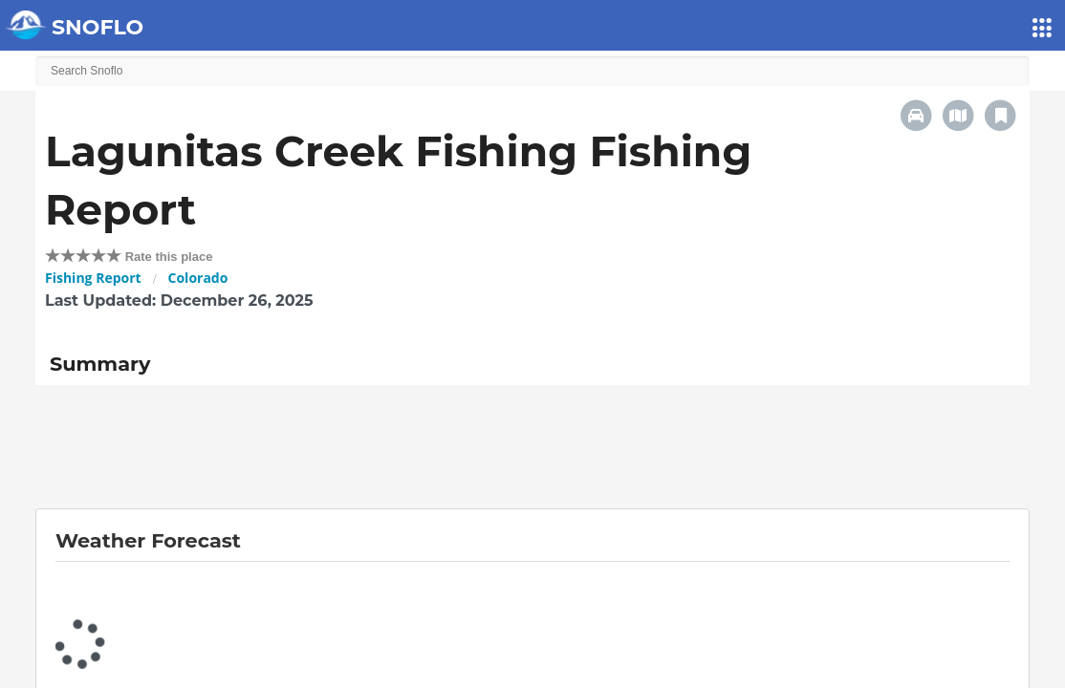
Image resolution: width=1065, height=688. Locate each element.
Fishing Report (93, 278)
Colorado (198, 278)
